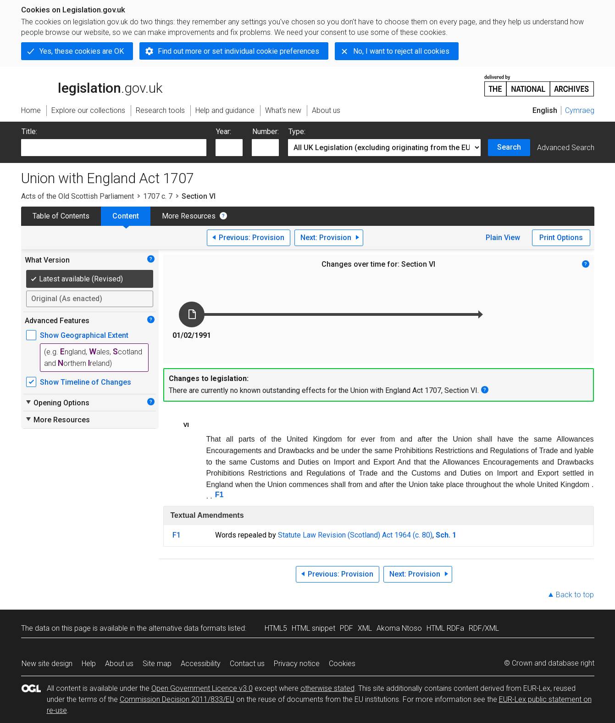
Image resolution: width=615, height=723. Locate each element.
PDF (346, 628)
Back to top (575, 594)
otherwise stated (327, 688)
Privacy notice (297, 663)
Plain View (503, 237)
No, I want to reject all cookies (401, 51)
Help (89, 663)
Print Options (561, 237)
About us (119, 663)
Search (509, 147)
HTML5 (276, 628)
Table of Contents (61, 216)
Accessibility (201, 663)
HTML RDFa (445, 628)
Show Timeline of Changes (85, 382)
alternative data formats (187, 628)
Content (125, 216)
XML (365, 628)
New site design (47, 663)
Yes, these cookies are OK (81, 51)
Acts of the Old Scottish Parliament (77, 196)
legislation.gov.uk (91, 85)
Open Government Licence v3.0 (202, 688)
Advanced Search (565, 147)
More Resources (189, 216)
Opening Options (57, 402)
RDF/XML (484, 628)
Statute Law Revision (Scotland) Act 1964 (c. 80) (355, 535)
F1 (219, 495)
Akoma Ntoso (399, 628)
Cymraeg (579, 110)
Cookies (342, 663)
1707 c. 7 (157, 196)
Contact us (247, 663)
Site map (157, 663)
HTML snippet (313, 628)
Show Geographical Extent (84, 335)
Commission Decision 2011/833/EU (177, 699)
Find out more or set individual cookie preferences (238, 51)
